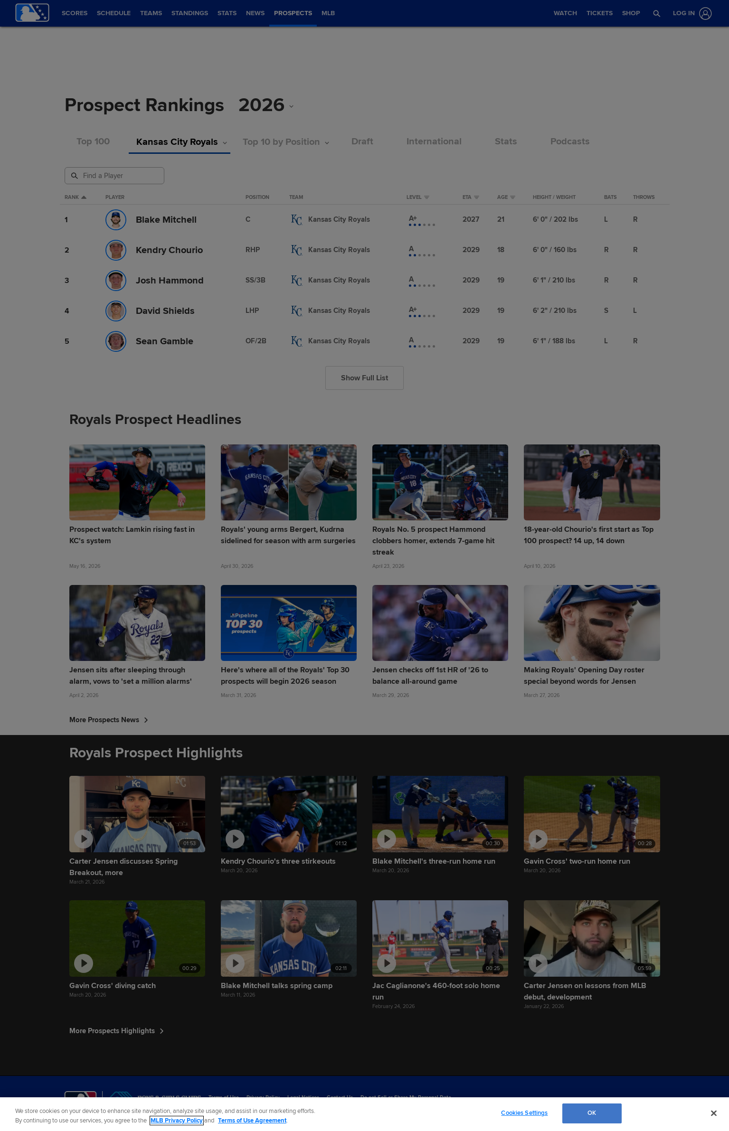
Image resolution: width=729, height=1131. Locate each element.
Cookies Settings (524, 1113)
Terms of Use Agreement (252, 1120)
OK (591, 1113)
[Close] (713, 1113)
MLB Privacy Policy (177, 1120)
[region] (364, 1114)
